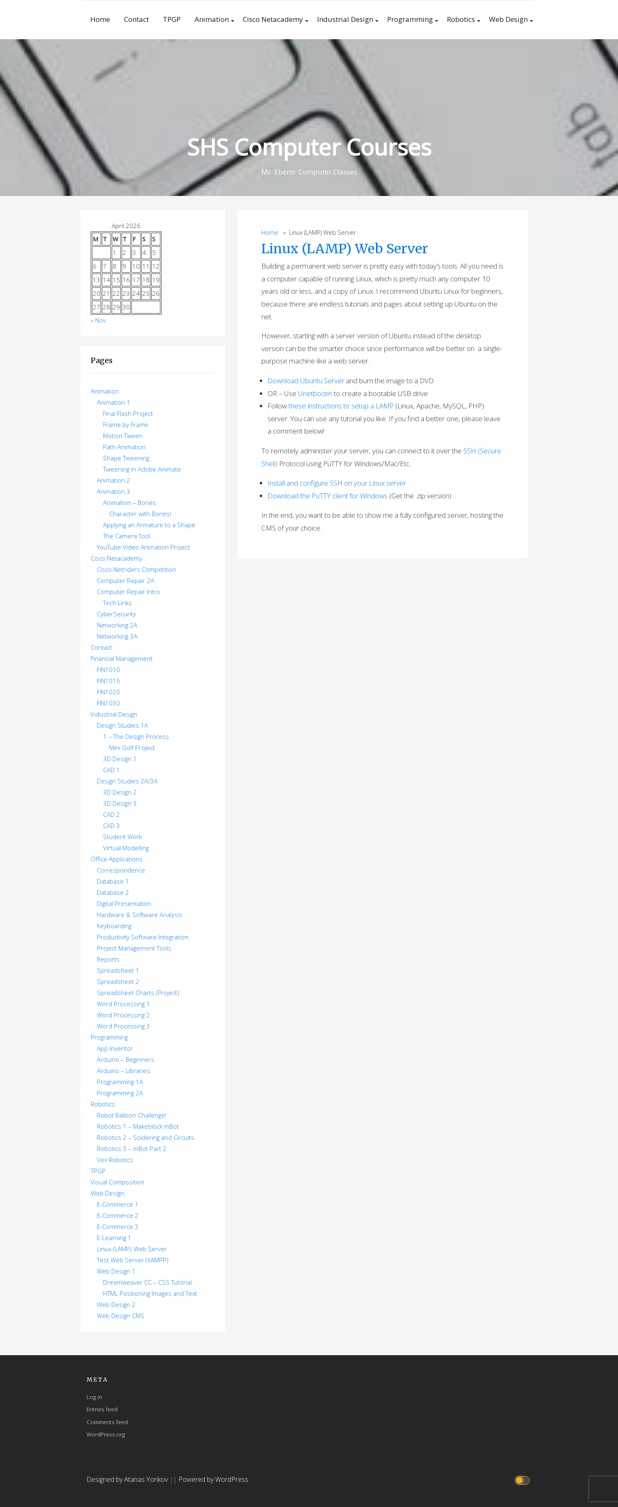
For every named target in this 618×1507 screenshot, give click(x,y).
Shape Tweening (126, 458)
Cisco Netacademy (273, 19)
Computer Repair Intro (128, 591)
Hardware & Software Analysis (139, 914)
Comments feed (107, 1422)
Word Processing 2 (123, 1015)
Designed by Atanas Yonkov (128, 1479)
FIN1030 (108, 703)
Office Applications (117, 859)
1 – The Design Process (136, 736)
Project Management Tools (134, 948)
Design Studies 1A (122, 725)
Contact (136, 19)
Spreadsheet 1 (118, 970)
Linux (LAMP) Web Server (344, 249)
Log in (94, 1397)
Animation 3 (113, 491)
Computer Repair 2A (125, 580)
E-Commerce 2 (118, 1215)
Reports (108, 959)
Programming (410, 19)
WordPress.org (106, 1434)
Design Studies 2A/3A (127, 781)
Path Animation (124, 447)
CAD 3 (111, 825)
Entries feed (102, 1409)
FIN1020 (108, 692)
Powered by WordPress (213, 1479)
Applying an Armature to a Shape (149, 525)
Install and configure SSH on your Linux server (337, 483)
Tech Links (117, 603)
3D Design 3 (120, 803)
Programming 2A (120, 1093)
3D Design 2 (120, 792)
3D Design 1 (120, 759)
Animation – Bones (129, 502)
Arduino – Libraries (123, 1070)
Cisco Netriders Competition (136, 569)
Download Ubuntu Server (306, 380)
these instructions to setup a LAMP (341, 405)
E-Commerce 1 (118, 1204)
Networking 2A (117, 625)
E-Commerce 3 (118, 1226)
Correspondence (121, 870)
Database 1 (113, 881)
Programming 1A (120, 1082)
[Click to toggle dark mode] (523, 1479)
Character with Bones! (140, 513)
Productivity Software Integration (142, 937)
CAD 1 (111, 770)
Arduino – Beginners (125, 1059)
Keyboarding (114, 926)
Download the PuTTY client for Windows (328, 495)
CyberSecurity (116, 614)
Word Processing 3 (123, 1026)
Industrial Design (345, 19)
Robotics (461, 19)
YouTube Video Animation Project (143, 547)
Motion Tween (123, 436)
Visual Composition (117, 1182)
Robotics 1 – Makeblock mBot (138, 1126)
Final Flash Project (128, 413)
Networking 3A (117, 636)
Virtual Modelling (126, 848)
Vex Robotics (115, 1160)
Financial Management (122, 658)
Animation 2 (113, 480)
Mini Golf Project (132, 747)
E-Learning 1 (114, 1237)
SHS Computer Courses (309, 146)
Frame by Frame (125, 424)
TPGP (172, 19)
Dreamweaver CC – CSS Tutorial (147, 1282)
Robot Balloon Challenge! (131, 1115)
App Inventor (115, 1048)
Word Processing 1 (123, 1004)
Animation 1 (113, 402)
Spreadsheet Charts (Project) (138, 992)
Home (100, 19)
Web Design (508, 19)
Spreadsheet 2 (118, 981)
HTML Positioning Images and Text (150, 1293)
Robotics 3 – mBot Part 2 (132, 1148)
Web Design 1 (116, 1271)
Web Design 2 (116, 1304)
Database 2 (113, 892)
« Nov (98, 320)
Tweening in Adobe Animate (142, 469)
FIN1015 (108, 681)
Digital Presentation (124, 903)
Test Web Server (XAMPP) (133, 1260)
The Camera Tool (126, 536)
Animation (212, 19)
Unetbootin (315, 393)
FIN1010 (108, 669)
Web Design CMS (120, 1315)
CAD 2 (111, 814)
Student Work (122, 837)
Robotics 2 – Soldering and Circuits (145, 1137)
